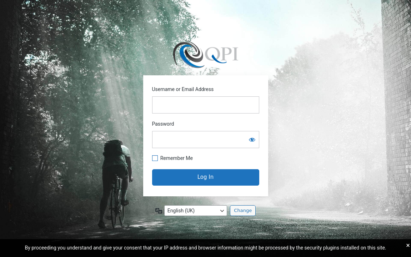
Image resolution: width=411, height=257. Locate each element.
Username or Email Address (183, 89)
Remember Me (176, 158)
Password (163, 124)
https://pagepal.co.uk (205, 53)
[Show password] (252, 139)
